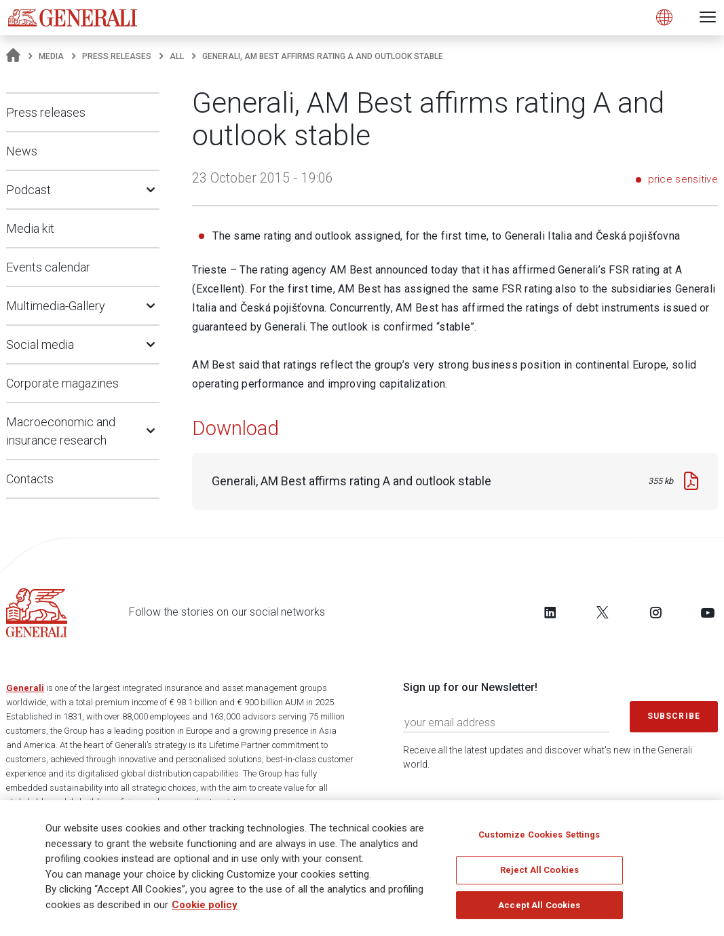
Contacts (30, 479)
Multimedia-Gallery (55, 306)
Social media (40, 344)
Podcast (28, 190)
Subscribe (673, 716)
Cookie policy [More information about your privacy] (204, 909)
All (177, 56)
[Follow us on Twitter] (602, 612)
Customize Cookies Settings (539, 839)
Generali (25, 688)
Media (51, 56)
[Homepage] (13, 56)
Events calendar (48, 267)
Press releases (116, 56)
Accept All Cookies (539, 908)
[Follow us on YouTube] (708, 612)
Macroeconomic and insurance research (60, 431)
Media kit (30, 228)
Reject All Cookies (539, 874)
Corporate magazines (62, 383)
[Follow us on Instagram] (655, 612)
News (21, 151)
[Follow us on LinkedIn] (550, 612)
